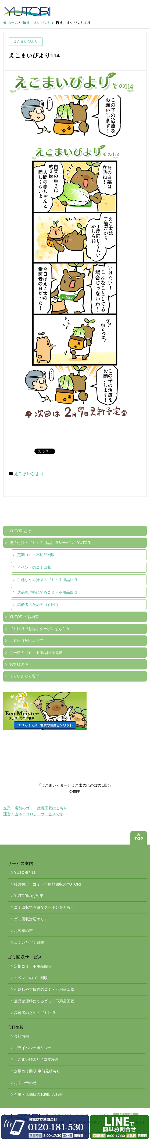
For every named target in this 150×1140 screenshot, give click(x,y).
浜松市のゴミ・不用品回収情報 (35, 652)
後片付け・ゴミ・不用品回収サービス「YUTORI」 (52, 543)
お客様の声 (18, 664)
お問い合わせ (25, 1082)
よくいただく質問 (24, 676)
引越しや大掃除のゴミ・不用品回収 (47, 580)
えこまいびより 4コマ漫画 (36, 1059)
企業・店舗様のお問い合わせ (38, 1094)
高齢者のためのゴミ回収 (38, 604)
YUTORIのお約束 (24, 617)
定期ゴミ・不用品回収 (36, 555)
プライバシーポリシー (33, 1048)
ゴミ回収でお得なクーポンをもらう (39, 629)
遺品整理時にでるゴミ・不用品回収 (47, 592)
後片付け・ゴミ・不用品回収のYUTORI (47, 884)
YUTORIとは (20, 531)
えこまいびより (29, 473)
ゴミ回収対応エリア (26, 640)
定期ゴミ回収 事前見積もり (37, 1071)
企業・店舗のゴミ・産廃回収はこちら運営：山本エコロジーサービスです (35, 811)
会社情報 (21, 1036)
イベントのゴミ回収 (34, 567)
